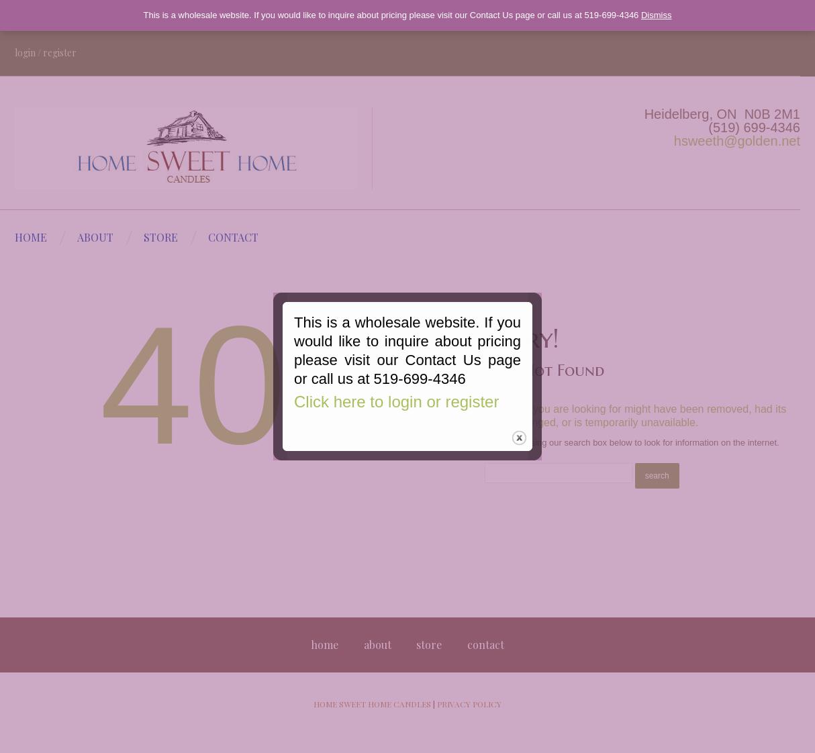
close (520, 450)
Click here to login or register (394, 410)
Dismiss (656, 15)
